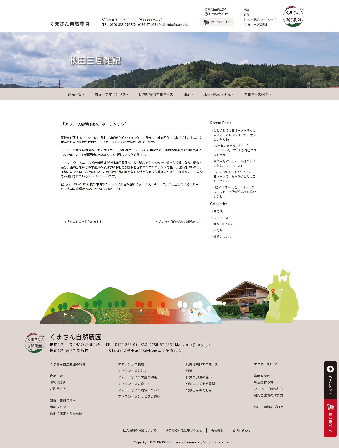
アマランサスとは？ (132, 370)
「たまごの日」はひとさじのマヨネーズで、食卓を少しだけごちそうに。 (235, 176)
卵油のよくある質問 (200, 383)
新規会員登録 (215, 9)
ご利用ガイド (59, 388)
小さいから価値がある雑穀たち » (178, 221)
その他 (218, 211)
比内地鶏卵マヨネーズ (260, 19)
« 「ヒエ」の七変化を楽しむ (83, 221)
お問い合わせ (216, 13)
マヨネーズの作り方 (268, 388)
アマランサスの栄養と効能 (137, 377)
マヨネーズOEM (255, 24)
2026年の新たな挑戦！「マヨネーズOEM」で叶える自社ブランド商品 (235, 150)
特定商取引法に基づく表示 (184, 430)
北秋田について (224, 224)
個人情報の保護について (139, 430)
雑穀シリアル (59, 407)
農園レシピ (262, 375)
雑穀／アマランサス (110, 94)
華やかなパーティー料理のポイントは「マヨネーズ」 (235, 163)
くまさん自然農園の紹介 (68, 364)
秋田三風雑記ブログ (268, 407)
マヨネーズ (221, 217)
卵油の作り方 (263, 382)
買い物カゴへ (220, 21)
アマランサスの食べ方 (134, 383)
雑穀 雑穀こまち (63, 400)
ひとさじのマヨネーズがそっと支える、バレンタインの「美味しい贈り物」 (235, 135)
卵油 (247, 14)
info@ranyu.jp (177, 24)
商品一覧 (75, 94)
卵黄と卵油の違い (199, 377)
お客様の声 (58, 382)
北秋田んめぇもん (217, 94)
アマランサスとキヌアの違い (139, 396)
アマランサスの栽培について (139, 390)
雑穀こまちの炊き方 (268, 395)
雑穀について (223, 236)
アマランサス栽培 (131, 364)
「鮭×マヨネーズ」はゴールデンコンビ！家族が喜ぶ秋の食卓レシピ (235, 191)
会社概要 (217, 430)
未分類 (218, 230)
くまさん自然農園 (69, 23)
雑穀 (247, 10)
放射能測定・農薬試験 (66, 413)
